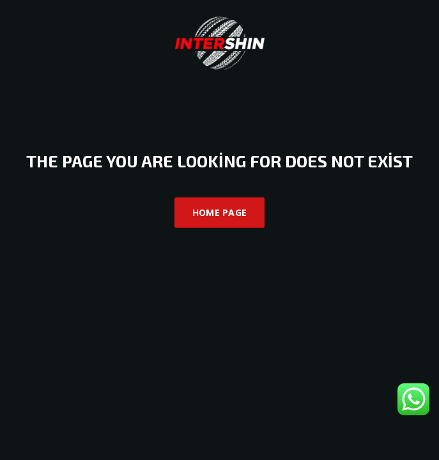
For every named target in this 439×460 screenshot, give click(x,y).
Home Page (219, 212)
